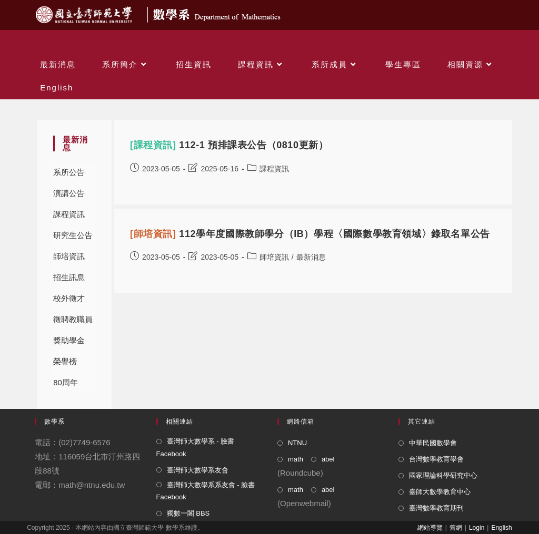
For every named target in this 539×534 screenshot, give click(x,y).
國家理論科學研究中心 (443, 475)
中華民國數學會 (433, 443)
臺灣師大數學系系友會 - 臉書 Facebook (205, 491)
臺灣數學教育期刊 (436, 508)
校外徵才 (69, 298)
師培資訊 (69, 256)
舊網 (456, 527)
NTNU (297, 443)
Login (476, 527)
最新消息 (311, 257)
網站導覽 (430, 527)
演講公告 (69, 193)
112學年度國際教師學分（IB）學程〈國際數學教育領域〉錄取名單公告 (310, 234)
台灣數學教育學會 (436, 459)
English (501, 527)
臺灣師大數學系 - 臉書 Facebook (195, 447)
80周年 (65, 382)
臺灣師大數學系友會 (197, 470)
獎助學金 (69, 340)
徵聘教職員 (73, 319)
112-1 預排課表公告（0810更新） (229, 145)
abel (328, 459)
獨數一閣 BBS (188, 513)
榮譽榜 (65, 361)
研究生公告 (73, 235)
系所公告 (69, 172)
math (295, 459)
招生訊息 (69, 277)
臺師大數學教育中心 (440, 492)
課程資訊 (69, 214)
